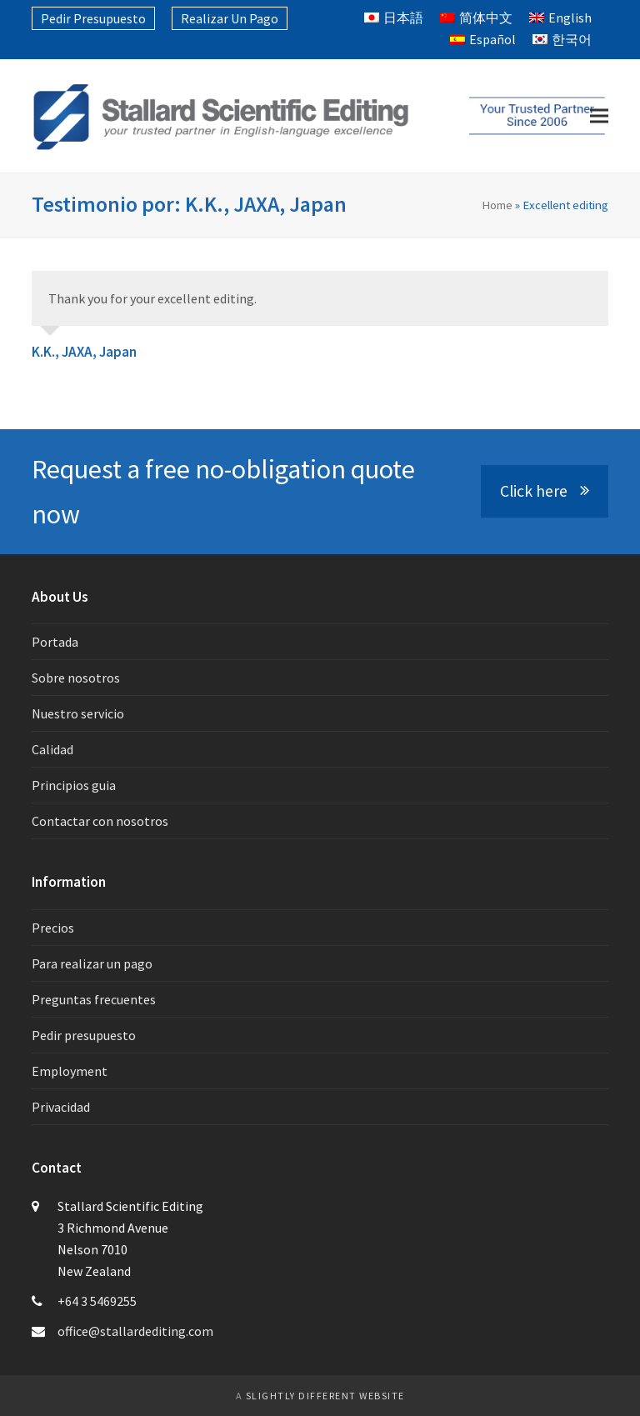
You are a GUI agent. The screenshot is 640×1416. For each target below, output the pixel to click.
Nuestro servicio (78, 713)
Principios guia (74, 785)
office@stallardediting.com (135, 1331)
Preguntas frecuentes (94, 999)
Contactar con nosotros (100, 821)
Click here (544, 491)
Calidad (52, 749)
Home (497, 205)
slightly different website (325, 1395)
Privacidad (61, 1106)
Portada (55, 641)
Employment (70, 1071)
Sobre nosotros (76, 677)
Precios (53, 927)
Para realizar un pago (92, 963)
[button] (599, 116)
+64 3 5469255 (97, 1301)
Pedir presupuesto (84, 1035)
